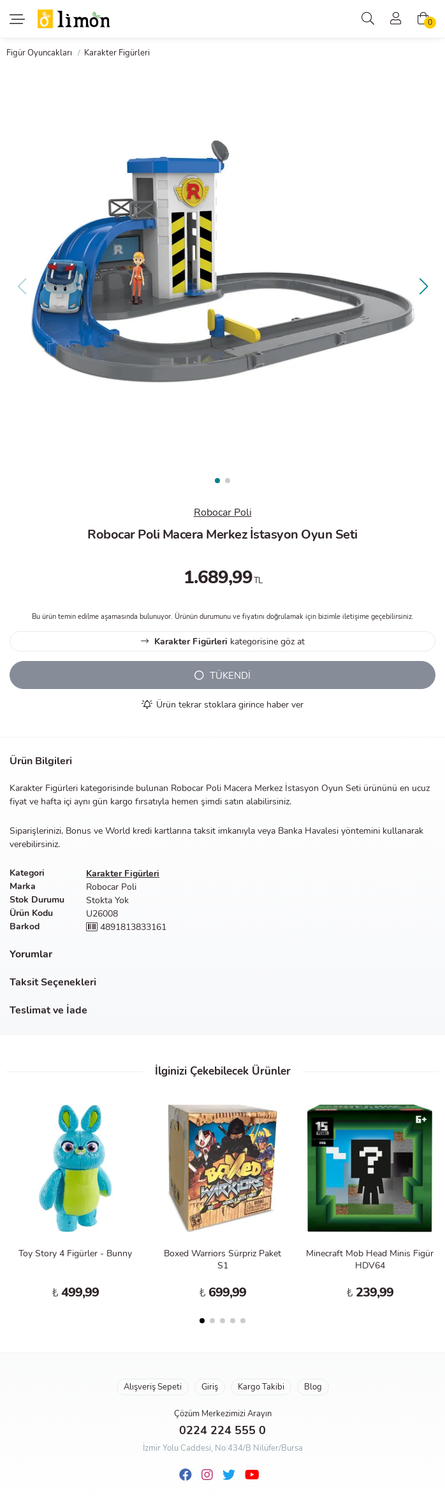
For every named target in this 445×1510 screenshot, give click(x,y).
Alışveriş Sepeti (153, 1387)
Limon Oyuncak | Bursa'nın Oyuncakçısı (74, 19)
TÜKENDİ (222, 675)
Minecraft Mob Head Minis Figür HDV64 (370, 1259)
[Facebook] (185, 1475)
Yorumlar (31, 954)
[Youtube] (252, 1475)
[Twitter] (228, 1475)
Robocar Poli (223, 512)
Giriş (209, 1387)
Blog (313, 1387)
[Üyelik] (396, 19)
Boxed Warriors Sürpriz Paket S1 (222, 1259)
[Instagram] (207, 1475)
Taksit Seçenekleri (53, 982)
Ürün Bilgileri (41, 761)
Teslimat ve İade (48, 1010)
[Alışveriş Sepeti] (423, 19)
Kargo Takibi (261, 1387)
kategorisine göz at (223, 641)
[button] (423, 286)
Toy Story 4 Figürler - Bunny (75, 1253)
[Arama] (367, 19)
